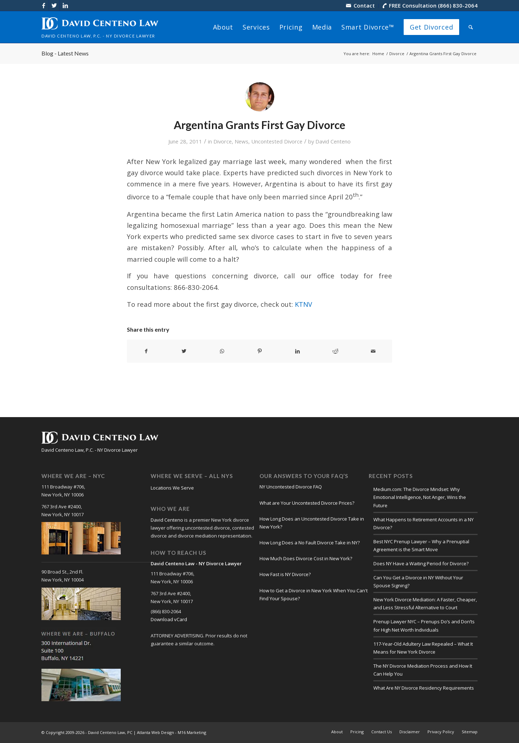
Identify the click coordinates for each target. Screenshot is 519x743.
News (241, 141)
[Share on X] (184, 351)
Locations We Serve (172, 488)
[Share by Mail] (373, 351)
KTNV (303, 304)
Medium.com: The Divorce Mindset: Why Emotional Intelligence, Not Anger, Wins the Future (419, 497)
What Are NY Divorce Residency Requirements (423, 688)
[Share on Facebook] (146, 351)
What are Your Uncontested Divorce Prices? (307, 503)
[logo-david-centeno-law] (100, 27)
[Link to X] (54, 5)
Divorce (222, 141)
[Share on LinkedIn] (297, 351)
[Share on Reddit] (335, 351)
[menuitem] (360, 6)
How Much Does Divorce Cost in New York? (306, 558)
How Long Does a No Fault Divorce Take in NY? (310, 542)
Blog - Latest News (65, 53)
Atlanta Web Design (155, 732)
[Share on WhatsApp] (222, 351)
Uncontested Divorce (276, 141)
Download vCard (169, 619)
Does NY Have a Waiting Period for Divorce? (421, 563)
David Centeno (333, 141)
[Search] (471, 27)
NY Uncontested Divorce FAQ (291, 486)
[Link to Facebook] (43, 5)
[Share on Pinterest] (260, 351)
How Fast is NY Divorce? (285, 574)
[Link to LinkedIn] (65, 5)
